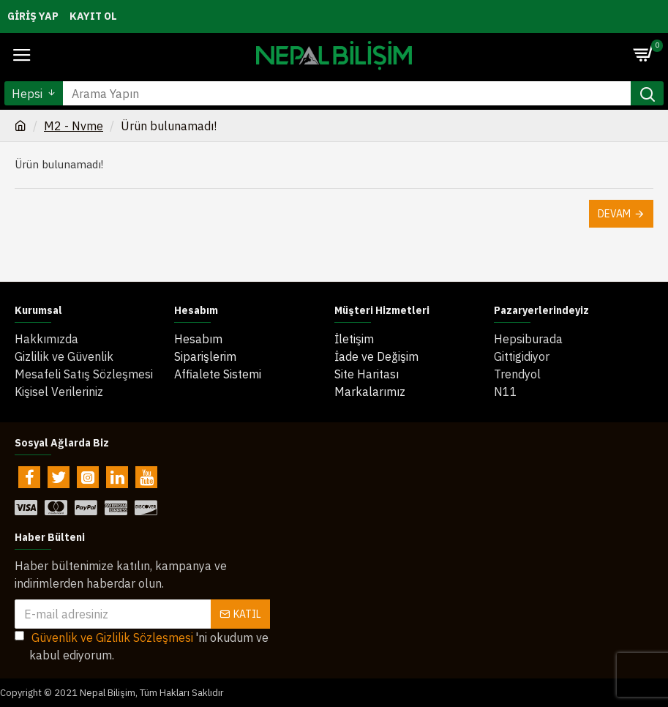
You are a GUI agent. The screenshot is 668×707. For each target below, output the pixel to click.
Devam (614, 213)
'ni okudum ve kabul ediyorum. (142, 645)
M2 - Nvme (73, 126)
